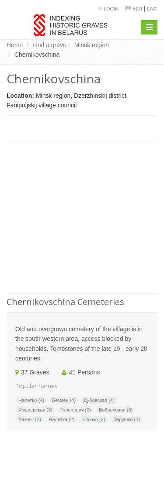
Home (15, 44)
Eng (152, 8)
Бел (137, 8)
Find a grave (49, 44)
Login (111, 8)
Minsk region (91, 44)
